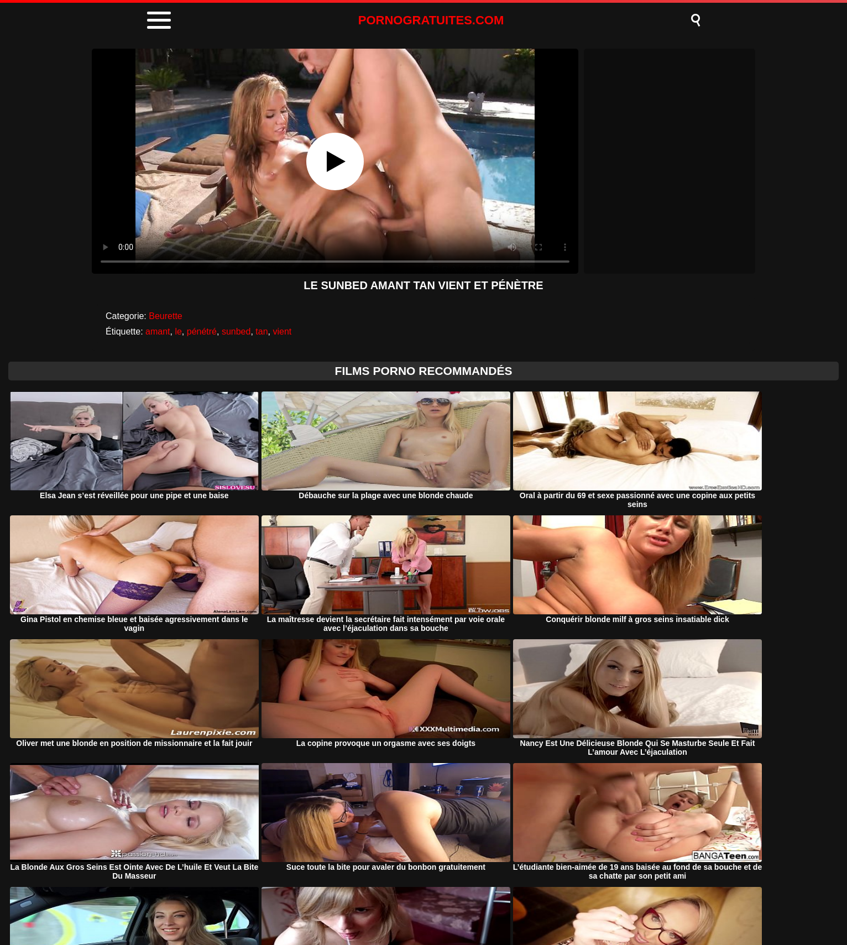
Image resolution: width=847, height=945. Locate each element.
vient (282, 331)
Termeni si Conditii (444, 908)
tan (261, 331)
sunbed (236, 331)
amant (157, 331)
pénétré (202, 331)
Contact (515, 908)
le (178, 331)
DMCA (375, 908)
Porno (328, 908)
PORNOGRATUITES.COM (431, 20)
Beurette (165, 316)
